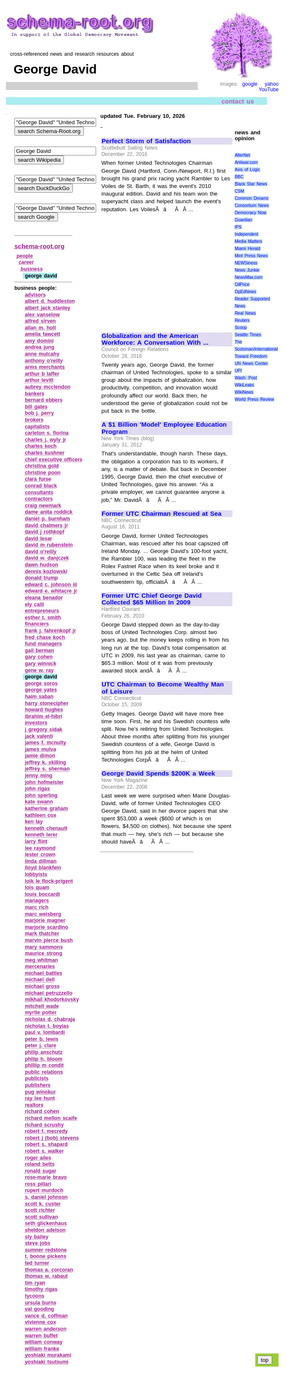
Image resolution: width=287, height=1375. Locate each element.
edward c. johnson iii (51, 585)
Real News (245, 313)
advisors (35, 295)
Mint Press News (251, 255)
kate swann (39, 802)
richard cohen (42, 1111)
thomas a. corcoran (49, 1270)
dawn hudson (41, 565)
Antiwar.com (246, 162)
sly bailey (37, 1237)
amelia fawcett (43, 334)
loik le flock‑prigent (49, 881)
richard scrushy (44, 1125)
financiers (37, 624)
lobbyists (36, 874)
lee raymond (40, 848)
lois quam (37, 887)
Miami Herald (247, 248)
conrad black (41, 486)
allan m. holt (40, 328)
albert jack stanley (47, 308)
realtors (34, 1105)
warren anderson (45, 1329)
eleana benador (44, 598)
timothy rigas (41, 1289)
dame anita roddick (49, 512)
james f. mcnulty (45, 743)
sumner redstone (46, 1250)
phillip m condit (44, 1065)
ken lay (34, 822)
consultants (39, 493)
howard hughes (44, 710)
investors (36, 723)
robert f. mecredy (46, 1131)
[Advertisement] (167, 268)
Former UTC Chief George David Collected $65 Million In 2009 (151, 599)
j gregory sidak (44, 729)
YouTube (269, 90)
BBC (239, 176)
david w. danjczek (47, 558)
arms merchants (45, 367)
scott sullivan (41, 1217)
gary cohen (39, 657)
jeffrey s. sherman (47, 769)
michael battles (43, 973)
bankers (34, 394)
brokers (34, 420)
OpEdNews (245, 291)
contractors (39, 499)
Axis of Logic (247, 169)
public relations (44, 1072)
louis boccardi (42, 894)
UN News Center (251, 363)
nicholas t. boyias (47, 1026)
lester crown (40, 855)
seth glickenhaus (46, 1223)
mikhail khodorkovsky (52, 999)
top (265, 1360)
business (32, 269)
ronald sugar (40, 1171)
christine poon (43, 473)
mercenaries (40, 966)
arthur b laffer (42, 374)
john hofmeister (44, 782)
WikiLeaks (244, 385)
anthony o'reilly (44, 361)
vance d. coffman (46, 1316)
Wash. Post (246, 378)
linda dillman (41, 861)
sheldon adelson (45, 1230)
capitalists (37, 427)
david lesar (38, 539)
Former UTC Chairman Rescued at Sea (161, 513)
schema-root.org (39, 246)
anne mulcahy (42, 354)
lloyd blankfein (43, 868)
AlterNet (242, 155)
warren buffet (41, 1336)
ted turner (37, 1263)
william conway (44, 1342)
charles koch (41, 446)
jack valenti (39, 736)
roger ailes (38, 1158)
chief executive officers (54, 460)
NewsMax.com (248, 277)
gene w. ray (39, 670)
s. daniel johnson (46, 1197)
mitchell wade (42, 1006)
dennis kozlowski (46, 572)
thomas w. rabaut (46, 1276)
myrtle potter (41, 1013)
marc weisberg (43, 914)
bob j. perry (39, 413)
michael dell (40, 980)
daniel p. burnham (47, 519)
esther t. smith (43, 618)
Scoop (240, 327)
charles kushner (45, 453)
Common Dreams (251, 198)
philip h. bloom (44, 1059)
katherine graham (46, 808)
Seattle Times (248, 334)
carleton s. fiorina (47, 433)
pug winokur (40, 1092)
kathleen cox (40, 815)
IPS (238, 227)
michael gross (42, 986)
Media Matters (248, 241)
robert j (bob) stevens (52, 1138)
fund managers (43, 644)
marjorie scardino (46, 927)
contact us (237, 101)
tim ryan (35, 1283)
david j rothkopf (44, 532)
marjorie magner (45, 920)
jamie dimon (40, 756)
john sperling (41, 795)
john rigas (37, 789)
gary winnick (40, 664)
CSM (239, 191)
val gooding (39, 1309)
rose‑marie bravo (46, 1177)
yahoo (272, 84)
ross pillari (38, 1184)
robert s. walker (44, 1151)
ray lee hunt (40, 1098)
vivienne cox (40, 1322)
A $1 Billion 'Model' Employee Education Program (164, 428)
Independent (246, 234)
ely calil (34, 604)
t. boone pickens (45, 1256)
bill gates (36, 407)
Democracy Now (250, 212)
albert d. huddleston (50, 301)
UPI (238, 370)
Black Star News (251, 184)
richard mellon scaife (51, 1118)
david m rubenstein (49, 545)
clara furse (38, 479)
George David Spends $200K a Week (158, 773)
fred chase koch (45, 637)
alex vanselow (42, 315)
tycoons (34, 1296)
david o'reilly (40, 552)
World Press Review (254, 399)
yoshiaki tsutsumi (47, 1362)
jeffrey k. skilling (45, 762)
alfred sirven (40, 321)
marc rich (37, 907)
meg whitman (41, 960)
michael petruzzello (48, 993)
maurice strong (43, 953)
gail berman (39, 650)
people (25, 256)
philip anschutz (44, 1052)
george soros (41, 683)
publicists (37, 1078)
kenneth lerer (41, 835)
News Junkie (247, 270)
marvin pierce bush (49, 940)
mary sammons (44, 947)
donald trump (41, 578)
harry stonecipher (47, 703)
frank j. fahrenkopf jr (50, 631)
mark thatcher (42, 934)
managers (37, 901)
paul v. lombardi (45, 1032)
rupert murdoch (44, 1190)
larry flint (36, 841)
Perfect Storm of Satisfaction (146, 141)
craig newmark (43, 506)
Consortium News (252, 205)
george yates (41, 690)
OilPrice (242, 284)
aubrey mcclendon (48, 387)
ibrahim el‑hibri (43, 716)
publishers (38, 1085)
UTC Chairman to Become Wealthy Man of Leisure (163, 688)
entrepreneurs (42, 611)
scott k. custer (43, 1204)
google (249, 84)
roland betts (40, 1164)
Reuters (242, 320)
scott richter (40, 1210)
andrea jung (40, 347)
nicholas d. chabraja (50, 1019)
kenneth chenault (46, 828)
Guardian (243, 220)
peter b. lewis (41, 1039)
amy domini (39, 341)
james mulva (40, 749)
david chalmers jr (46, 525)
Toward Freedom (251, 356)
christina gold (42, 466)
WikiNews (244, 392)
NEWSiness (246, 263)
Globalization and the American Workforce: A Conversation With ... (155, 339)
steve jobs (37, 1243)
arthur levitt (39, 380)
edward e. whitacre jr (51, 591)
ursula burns (40, 1303)
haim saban (39, 697)
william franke (42, 1349)
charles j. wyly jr (45, 440)
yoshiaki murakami (48, 1355)
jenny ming (38, 776)
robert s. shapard (46, 1144)
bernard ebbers (44, 400)
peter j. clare (40, 1045)
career (26, 262)
